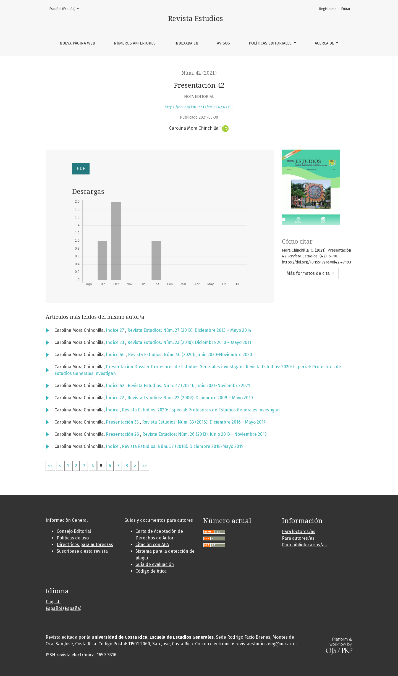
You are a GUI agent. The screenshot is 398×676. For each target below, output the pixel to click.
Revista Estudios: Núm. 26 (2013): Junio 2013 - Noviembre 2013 (204, 434)
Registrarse (327, 9)
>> (144, 465)
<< (50, 465)
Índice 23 (115, 342)
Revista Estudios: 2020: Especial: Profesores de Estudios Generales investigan (201, 410)
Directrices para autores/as (85, 544)
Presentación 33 (123, 422)
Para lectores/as (298, 531)
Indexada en (186, 43)
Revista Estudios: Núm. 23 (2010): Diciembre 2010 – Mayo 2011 (189, 342)
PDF (81, 168)
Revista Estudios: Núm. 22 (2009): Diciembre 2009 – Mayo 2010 (190, 397)
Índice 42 (115, 385)
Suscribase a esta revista (82, 551)
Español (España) (65, 8)
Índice (113, 410)
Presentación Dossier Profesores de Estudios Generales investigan (174, 366)
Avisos (223, 43)
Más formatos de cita (309, 273)
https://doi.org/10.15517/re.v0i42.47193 (199, 107)
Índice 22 (115, 397)
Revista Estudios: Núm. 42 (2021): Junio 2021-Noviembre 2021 (189, 385)
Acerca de (325, 43)
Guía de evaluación (154, 564)
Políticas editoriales (271, 43)
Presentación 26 (123, 434)
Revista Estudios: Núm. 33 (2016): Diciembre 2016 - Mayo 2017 (204, 422)
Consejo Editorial (74, 531)
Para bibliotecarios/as (304, 544)
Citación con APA (152, 544)
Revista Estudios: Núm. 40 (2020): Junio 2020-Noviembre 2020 (190, 354)
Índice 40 (116, 354)
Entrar (345, 9)
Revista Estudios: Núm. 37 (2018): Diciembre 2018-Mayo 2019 (182, 446)
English (53, 601)
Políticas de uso (73, 538)
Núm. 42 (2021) (199, 73)
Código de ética (151, 571)
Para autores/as (298, 538)
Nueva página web (77, 43)
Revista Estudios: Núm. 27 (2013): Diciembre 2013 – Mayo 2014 (189, 330)
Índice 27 (115, 330)
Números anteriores (135, 43)
